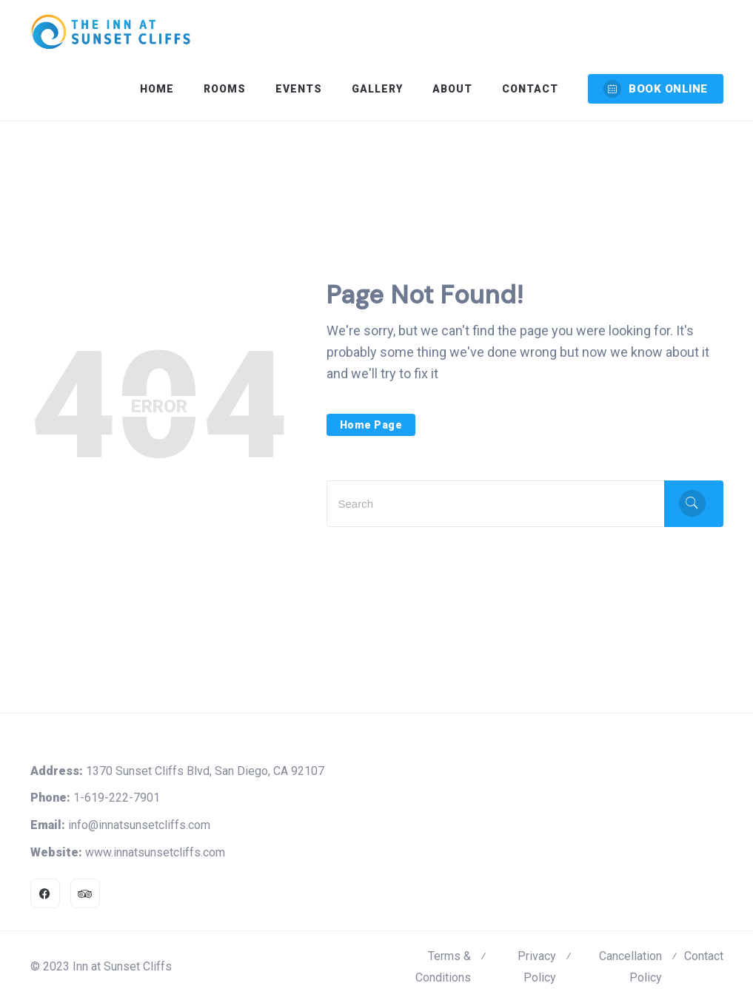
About (452, 89)
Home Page (371, 425)
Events (298, 89)
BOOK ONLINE (655, 89)
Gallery (377, 89)
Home (157, 89)
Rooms (225, 89)
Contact (530, 89)
